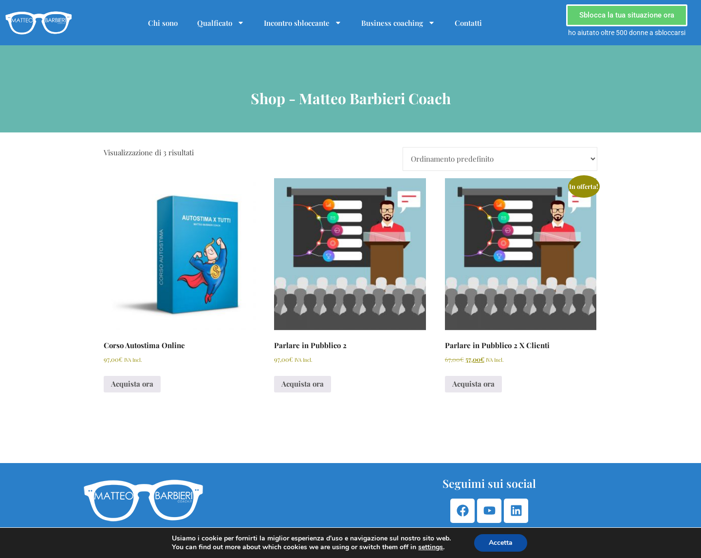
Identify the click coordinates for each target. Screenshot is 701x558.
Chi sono (163, 23)
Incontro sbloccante (303, 22)
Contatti (468, 23)
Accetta (501, 542)
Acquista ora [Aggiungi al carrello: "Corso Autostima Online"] (132, 384)
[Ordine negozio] (500, 159)
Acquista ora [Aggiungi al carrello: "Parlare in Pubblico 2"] (302, 384)
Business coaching (398, 22)
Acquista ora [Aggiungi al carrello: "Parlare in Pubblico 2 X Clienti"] (473, 384)
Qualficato (220, 22)
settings (430, 547)
